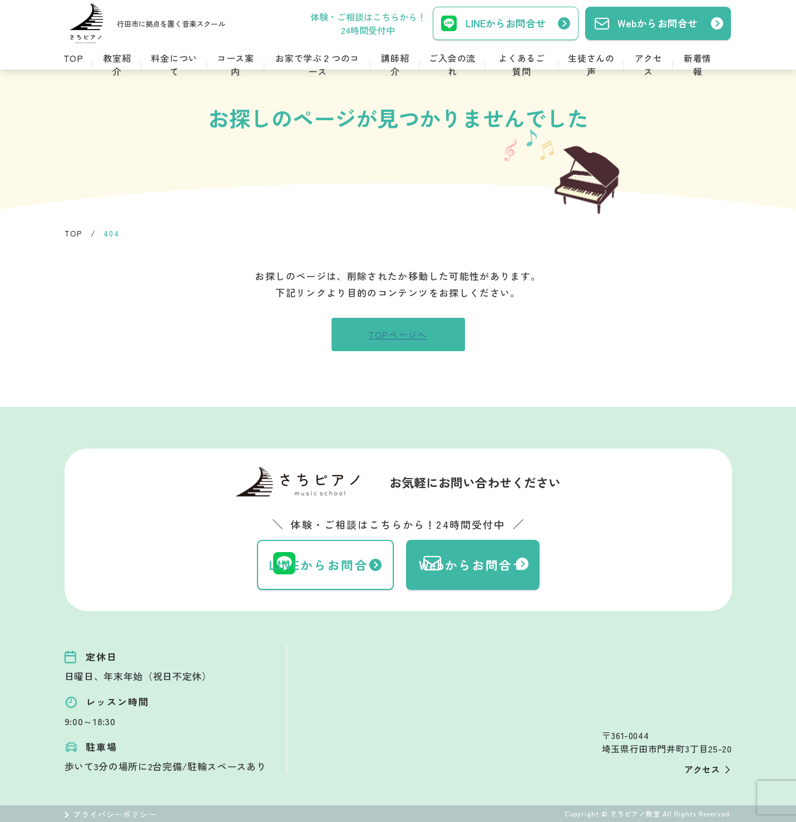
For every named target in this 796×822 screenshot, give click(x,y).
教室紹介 (117, 64)
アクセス (648, 64)
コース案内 (235, 64)
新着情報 (697, 64)
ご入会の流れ (452, 64)
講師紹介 (395, 64)
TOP (73, 58)
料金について (174, 64)
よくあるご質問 (521, 64)
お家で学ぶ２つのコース (317, 64)
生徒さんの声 (591, 64)
